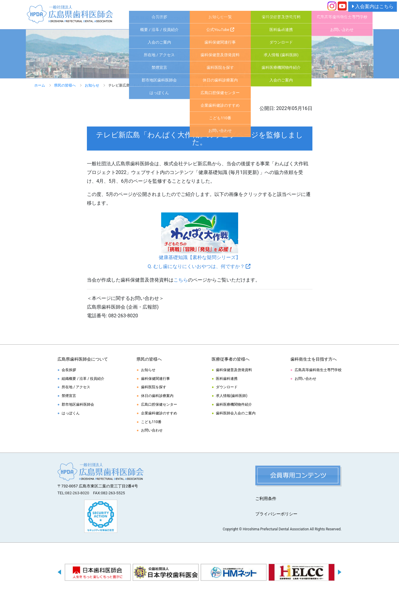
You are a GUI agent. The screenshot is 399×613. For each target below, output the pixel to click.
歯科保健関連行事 (155, 379)
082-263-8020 (77, 493)
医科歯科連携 (227, 379)
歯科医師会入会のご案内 (236, 413)
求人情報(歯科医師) (231, 396)
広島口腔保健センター (159, 404)
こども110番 (151, 422)
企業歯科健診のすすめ (159, 413)
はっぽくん (71, 413)
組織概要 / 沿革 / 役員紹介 (83, 379)
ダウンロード (227, 387)
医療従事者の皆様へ (281, 18)
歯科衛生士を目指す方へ (341, 18)
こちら (180, 280)
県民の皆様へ (220, 18)
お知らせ (92, 85)
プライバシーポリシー (276, 513)
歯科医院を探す (153, 387)
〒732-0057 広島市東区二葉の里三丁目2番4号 (97, 486)
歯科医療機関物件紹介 (234, 404)
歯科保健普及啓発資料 (234, 370)
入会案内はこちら (372, 6)
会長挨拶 (69, 370)
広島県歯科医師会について (159, 18)
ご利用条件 (265, 498)
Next (339, 573)
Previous (60, 573)
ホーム (39, 85)
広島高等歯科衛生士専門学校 (318, 370)
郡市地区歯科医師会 (78, 404)
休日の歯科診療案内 (157, 396)
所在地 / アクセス (76, 387)
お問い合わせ (152, 430)
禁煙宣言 (69, 396)
